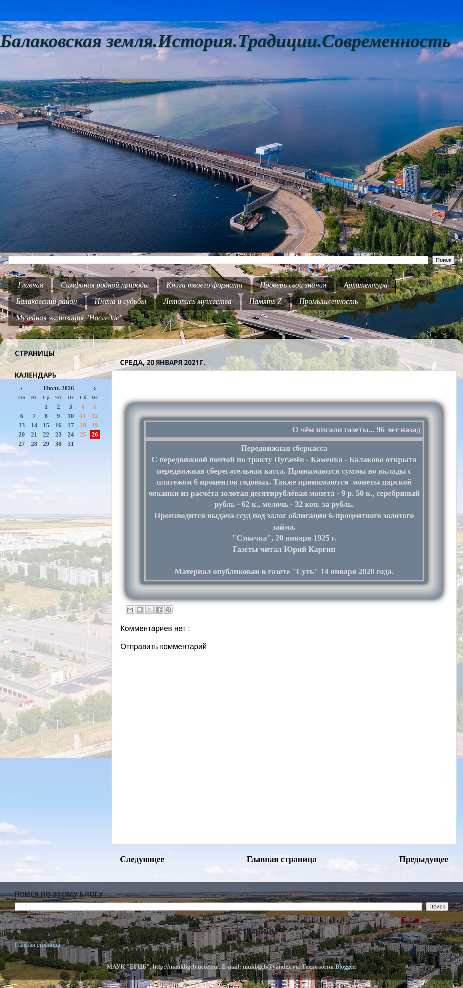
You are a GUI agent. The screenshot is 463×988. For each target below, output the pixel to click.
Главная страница (282, 859)
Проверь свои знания (293, 285)
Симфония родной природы (105, 285)
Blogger (345, 966)
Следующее (142, 859)
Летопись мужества (198, 301)
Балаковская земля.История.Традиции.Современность (225, 41)
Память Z (265, 301)
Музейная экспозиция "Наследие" (69, 318)
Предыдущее (423, 859)
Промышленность (328, 301)
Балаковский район (46, 301)
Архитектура (366, 285)
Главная (30, 285)
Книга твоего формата (204, 285)
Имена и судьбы (120, 301)
